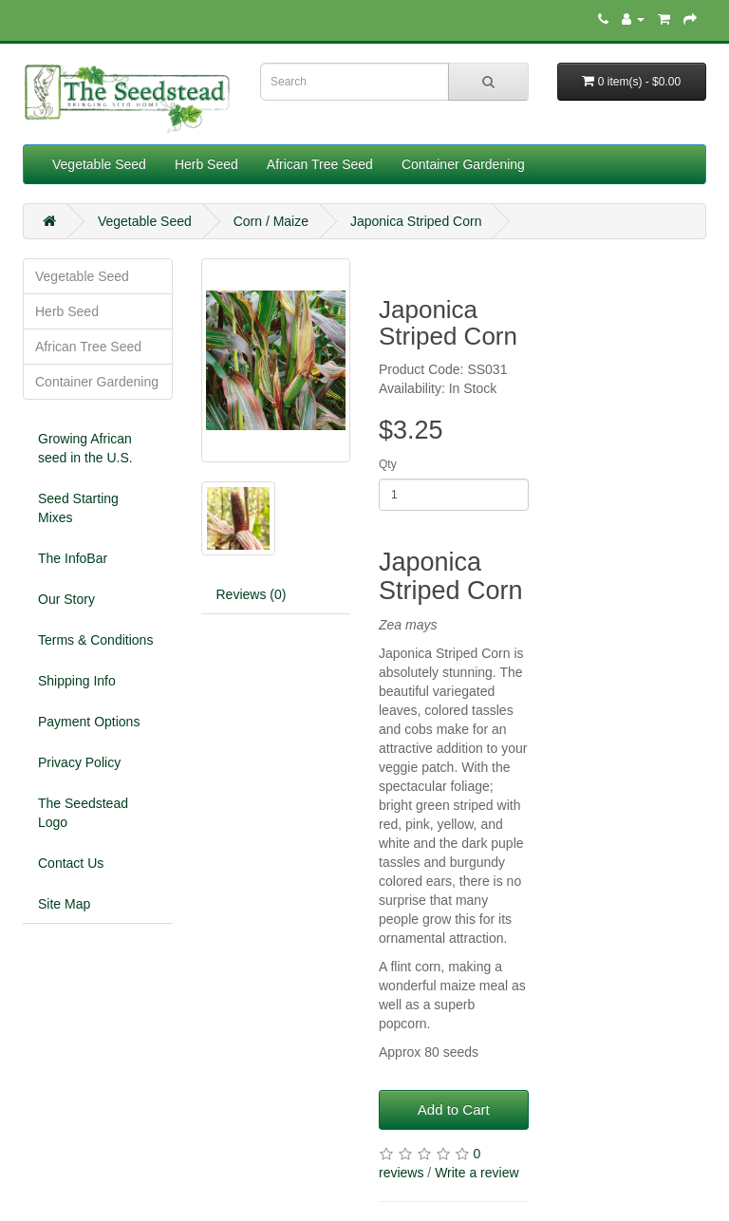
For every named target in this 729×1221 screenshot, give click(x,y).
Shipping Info (77, 680)
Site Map (64, 903)
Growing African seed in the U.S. (85, 448)
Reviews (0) (251, 594)
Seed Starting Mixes (78, 508)
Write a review (476, 1172)
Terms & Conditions (95, 640)
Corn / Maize (271, 221)
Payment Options (89, 721)
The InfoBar (72, 558)
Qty (388, 464)
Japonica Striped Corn (416, 221)
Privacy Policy (79, 762)
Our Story (66, 599)
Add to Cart (454, 1109)
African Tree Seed (320, 164)
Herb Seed (206, 164)
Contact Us (70, 863)
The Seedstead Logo (83, 813)
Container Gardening (463, 164)
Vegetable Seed (99, 164)
